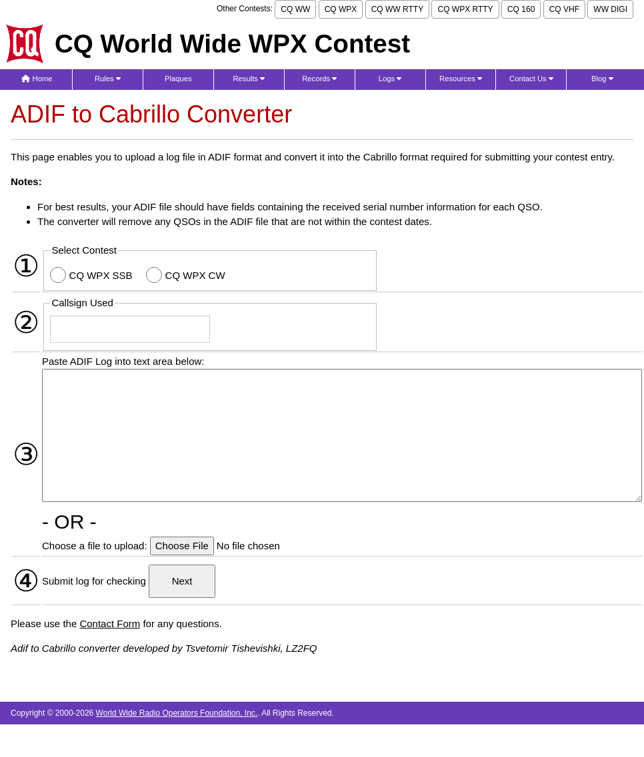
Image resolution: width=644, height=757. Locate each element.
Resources (460, 79)
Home (36, 79)
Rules (108, 79)
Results (249, 79)
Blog (602, 79)
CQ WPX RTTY (465, 9)
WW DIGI (610, 9)
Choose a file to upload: (96, 545)
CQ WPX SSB (102, 275)
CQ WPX (341, 9)
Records (319, 79)
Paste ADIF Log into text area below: (123, 361)
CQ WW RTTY (397, 9)
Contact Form (109, 623)
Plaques (178, 79)
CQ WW (295, 9)
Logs (390, 79)
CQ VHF (564, 9)
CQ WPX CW (196, 275)
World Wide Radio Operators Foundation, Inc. (177, 713)
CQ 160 (521, 9)
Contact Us (531, 79)
